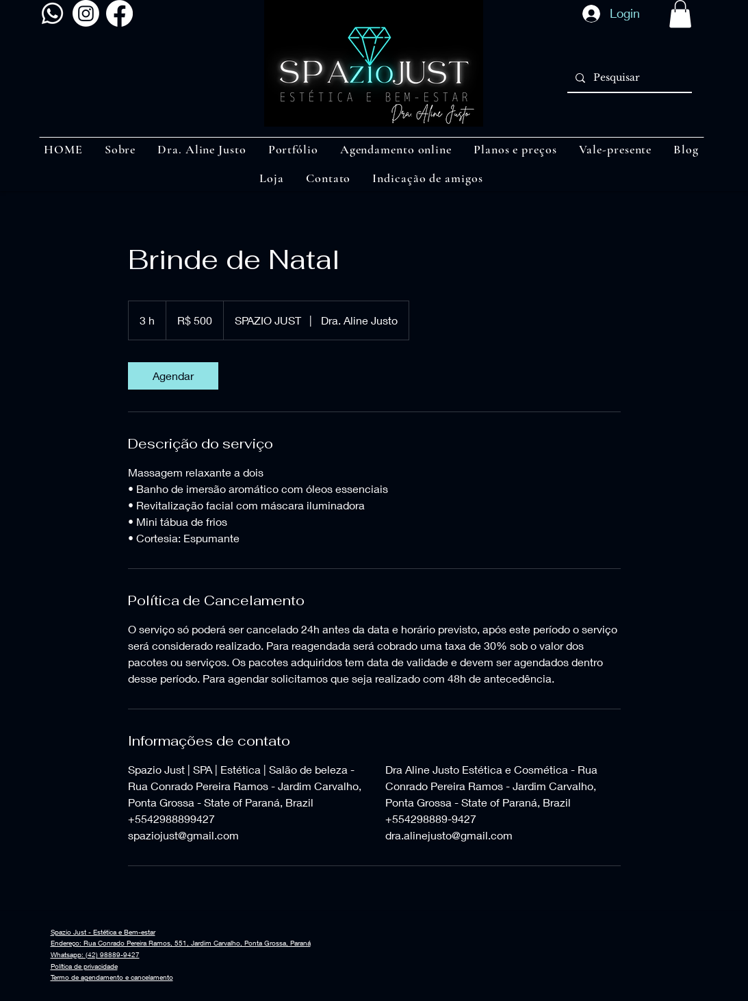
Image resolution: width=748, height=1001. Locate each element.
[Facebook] (119, 13)
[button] (680, 14)
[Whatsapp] (52, 13)
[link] (173, 376)
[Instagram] (86, 13)
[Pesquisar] (628, 78)
